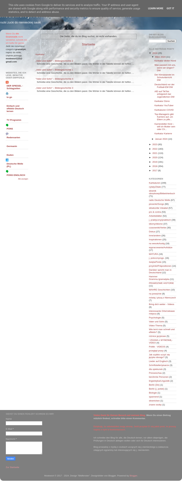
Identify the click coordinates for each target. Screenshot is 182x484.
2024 (155, 53)
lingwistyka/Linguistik (159, 381)
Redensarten (13, 137)
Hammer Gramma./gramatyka (159, 277)
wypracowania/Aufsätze (160, 247)
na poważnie (155, 293)
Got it (170, 8)
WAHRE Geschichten (159, 289)
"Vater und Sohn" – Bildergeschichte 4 (54, 79)
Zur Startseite (12, 467)
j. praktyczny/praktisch (160, 220)
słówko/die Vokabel (158, 208)
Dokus (152, 231)
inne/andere (155, 235)
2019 (155, 162)
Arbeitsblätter (155, 216)
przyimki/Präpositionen (160, 266)
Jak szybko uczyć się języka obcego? (159, 356)
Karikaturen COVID (164, 110)
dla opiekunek (156, 369)
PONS (10, 128)
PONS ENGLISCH (16, 175)
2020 (155, 157)
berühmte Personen (159, 377)
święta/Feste (155, 262)
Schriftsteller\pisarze (159, 365)
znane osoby (155, 404)
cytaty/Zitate (155, 187)
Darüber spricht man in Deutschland (160, 271)
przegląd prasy (156, 350)
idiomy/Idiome (156, 224)
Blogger (133, 475)
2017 (155, 170)
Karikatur (40, 54)
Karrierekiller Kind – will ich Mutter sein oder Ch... (165, 126)
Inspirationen (155, 239)
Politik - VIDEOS (157, 346)
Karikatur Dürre (162, 101)
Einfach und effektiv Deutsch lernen (15, 108)
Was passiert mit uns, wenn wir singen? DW (165, 68)
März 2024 (160, 57)
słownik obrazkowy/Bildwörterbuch (162, 192)
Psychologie (155, 317)
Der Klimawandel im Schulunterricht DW (164, 77)
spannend (154, 396)
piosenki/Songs (156, 204)
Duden (10, 155)
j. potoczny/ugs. (156, 258)
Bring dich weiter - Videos (161, 304)
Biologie (153, 393)
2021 (155, 153)
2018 (155, 166)
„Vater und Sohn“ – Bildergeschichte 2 (54, 61)
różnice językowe (157, 336)
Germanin (12, 146)
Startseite (88, 44)
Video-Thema (155, 325)
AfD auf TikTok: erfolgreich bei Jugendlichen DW (165, 94)
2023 (155, 144)
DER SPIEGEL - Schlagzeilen (15, 87)
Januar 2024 (161, 139)
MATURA (153, 254)
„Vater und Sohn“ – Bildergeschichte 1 (54, 70)
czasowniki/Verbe (157, 227)
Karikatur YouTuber (164, 105)
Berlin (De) (154, 385)
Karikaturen (154, 183)
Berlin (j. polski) (156, 389)
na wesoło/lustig (157, 243)
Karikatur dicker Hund (165, 60)
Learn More (155, 8)
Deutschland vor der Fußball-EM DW (165, 85)
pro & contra (155, 212)
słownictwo (154, 400)
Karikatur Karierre (163, 133)
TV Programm (14, 120)
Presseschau (155, 373)
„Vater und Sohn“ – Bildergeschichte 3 (54, 88)
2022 (155, 149)
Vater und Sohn (156, 321)
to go (9, 97)
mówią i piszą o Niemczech (162, 297)
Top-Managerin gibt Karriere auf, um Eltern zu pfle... (164, 117)
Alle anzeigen (23, 179)
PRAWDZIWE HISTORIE (161, 283)
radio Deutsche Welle (159, 200)
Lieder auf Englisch (158, 361)
